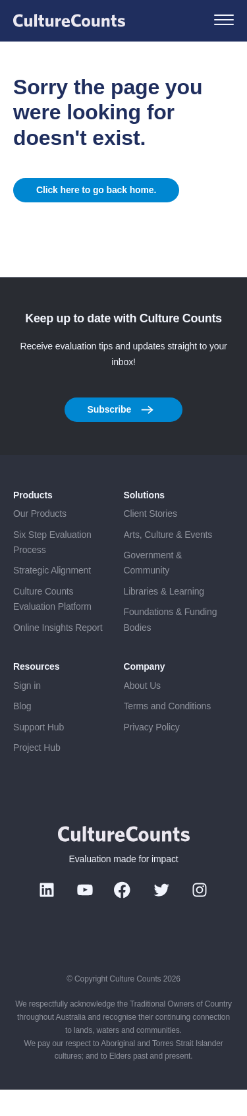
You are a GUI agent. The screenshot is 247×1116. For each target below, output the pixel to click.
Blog (22, 732)
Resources (36, 693)
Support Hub (38, 753)
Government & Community (153, 589)
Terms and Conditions (167, 732)
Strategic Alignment (52, 596)
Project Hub (37, 774)
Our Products (40, 540)
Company (144, 693)
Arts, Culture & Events (168, 561)
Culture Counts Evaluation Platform (52, 625)
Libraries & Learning (164, 617)
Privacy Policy (152, 753)
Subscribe (120, 436)
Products (33, 521)
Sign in (27, 712)
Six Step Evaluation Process (52, 568)
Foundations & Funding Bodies (170, 646)
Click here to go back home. (96, 203)
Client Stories (150, 540)
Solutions (144, 521)
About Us (142, 712)
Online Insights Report (57, 654)
